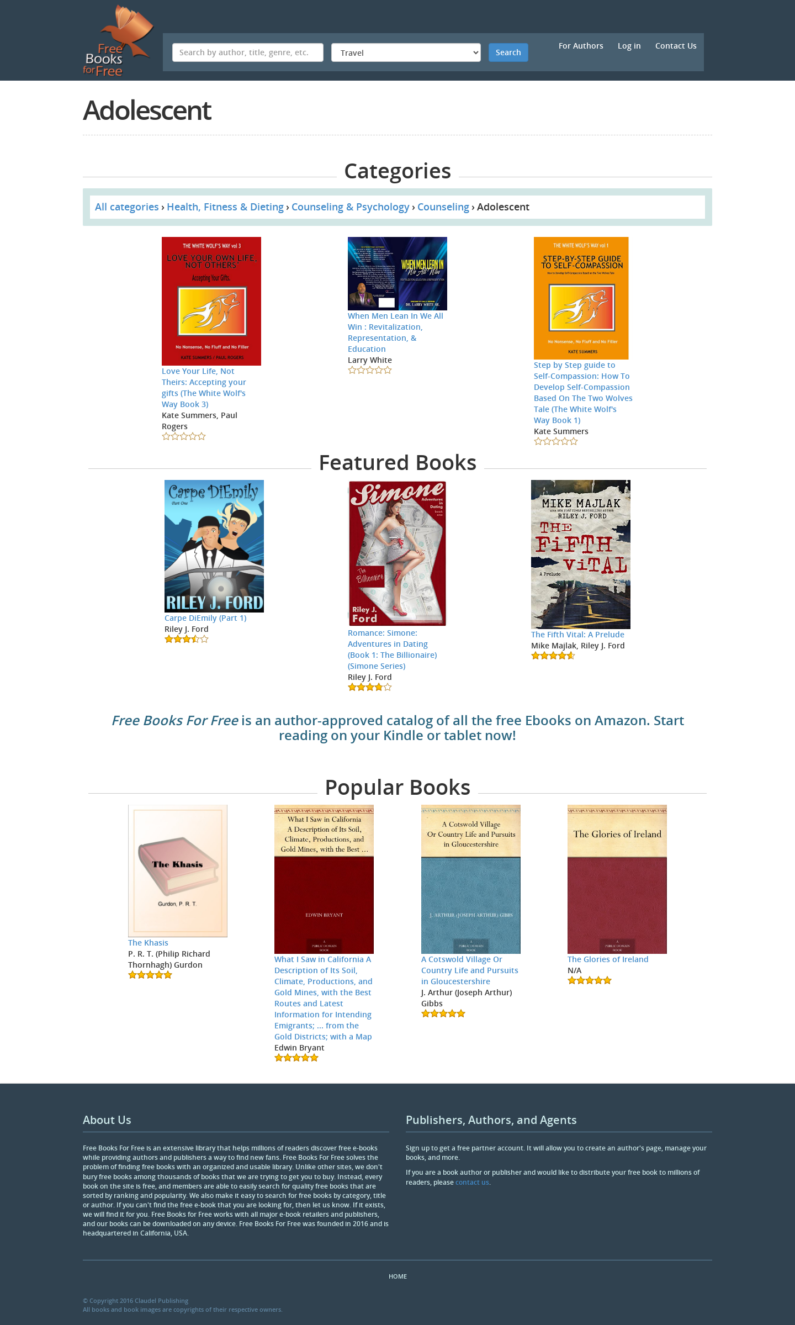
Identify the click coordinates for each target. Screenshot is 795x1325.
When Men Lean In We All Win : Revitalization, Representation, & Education (395, 332)
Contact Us (676, 45)
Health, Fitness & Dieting (225, 206)
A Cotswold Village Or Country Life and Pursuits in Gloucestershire (469, 970)
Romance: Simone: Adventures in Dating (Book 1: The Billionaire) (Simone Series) (392, 649)
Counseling (443, 206)
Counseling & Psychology (351, 206)
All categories (127, 206)
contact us (472, 1182)
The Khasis (148, 942)
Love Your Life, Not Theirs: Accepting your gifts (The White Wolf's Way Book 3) (204, 387)
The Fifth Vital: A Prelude (577, 634)
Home (398, 1276)
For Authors (581, 45)
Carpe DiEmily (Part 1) (205, 618)
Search (508, 52)
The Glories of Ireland (608, 959)
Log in (629, 45)
